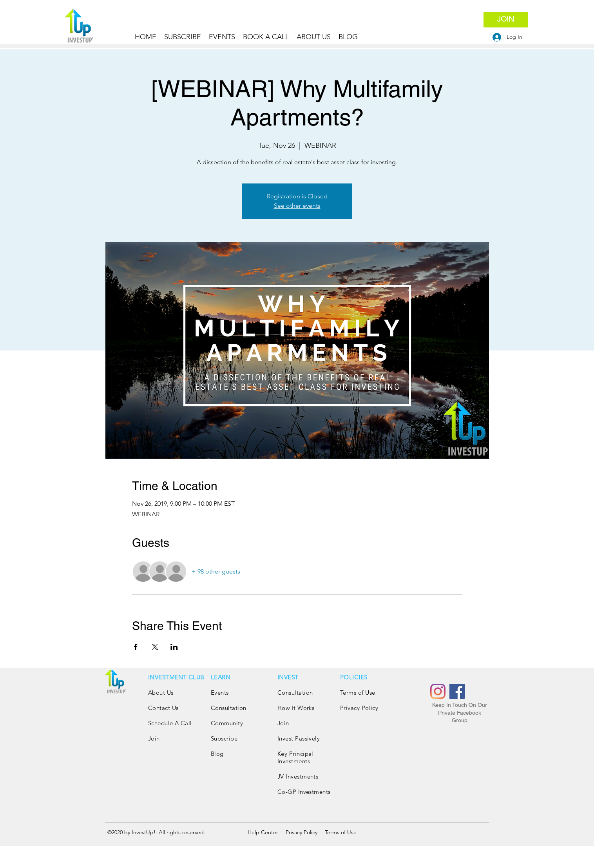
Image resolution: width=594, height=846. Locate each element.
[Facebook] (457, 691)
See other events (297, 205)
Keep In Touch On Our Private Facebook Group (459, 712)
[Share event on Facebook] (135, 647)
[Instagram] (437, 691)
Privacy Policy (360, 708)
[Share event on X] (155, 647)
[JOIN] (506, 19)
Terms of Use (357, 692)
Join (154, 738)
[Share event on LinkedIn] (174, 647)
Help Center (264, 832)
